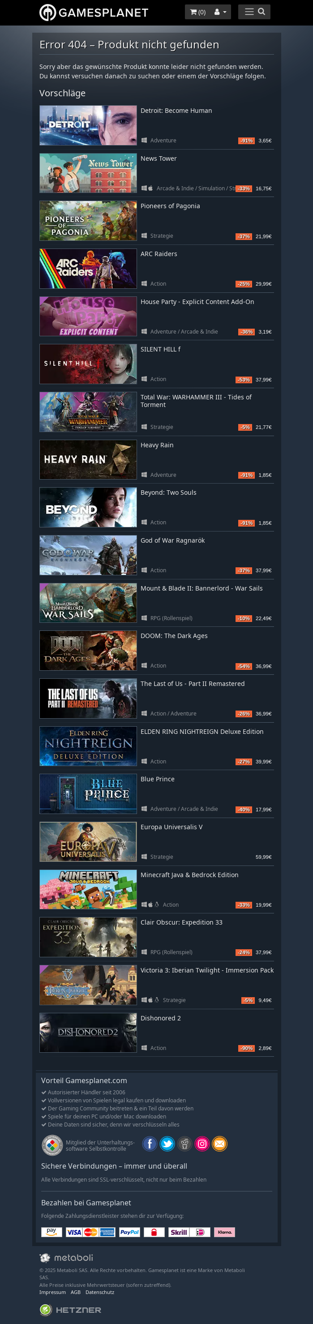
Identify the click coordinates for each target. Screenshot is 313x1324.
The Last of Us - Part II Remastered (193, 683)
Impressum (52, 1292)
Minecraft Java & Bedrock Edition (190, 874)
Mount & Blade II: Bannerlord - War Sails (202, 588)
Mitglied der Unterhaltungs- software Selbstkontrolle (100, 1146)
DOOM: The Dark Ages (174, 635)
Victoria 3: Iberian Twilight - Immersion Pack (207, 970)
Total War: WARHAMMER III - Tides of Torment (196, 401)
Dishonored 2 (161, 1018)
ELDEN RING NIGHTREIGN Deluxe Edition (202, 731)
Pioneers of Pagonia (170, 205)
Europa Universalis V (171, 827)
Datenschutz (100, 1292)
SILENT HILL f (160, 349)
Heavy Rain (157, 445)
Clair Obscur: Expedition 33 (182, 922)
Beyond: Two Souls (169, 492)
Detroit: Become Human (176, 110)
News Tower (159, 158)
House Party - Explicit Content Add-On (197, 301)
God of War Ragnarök (173, 540)
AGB (76, 1292)
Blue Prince (158, 779)
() (198, 12)
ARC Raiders (159, 253)
